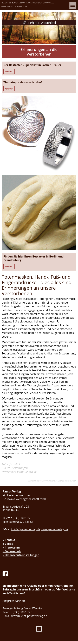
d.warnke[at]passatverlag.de (29, 616)
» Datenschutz (12, 551)
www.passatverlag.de (54, 529)
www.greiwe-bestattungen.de (19, 472)
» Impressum (11, 547)
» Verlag (8, 544)
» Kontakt (9, 540)
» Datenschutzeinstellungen (21, 555)
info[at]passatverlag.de (25, 529)
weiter (9, 71)
